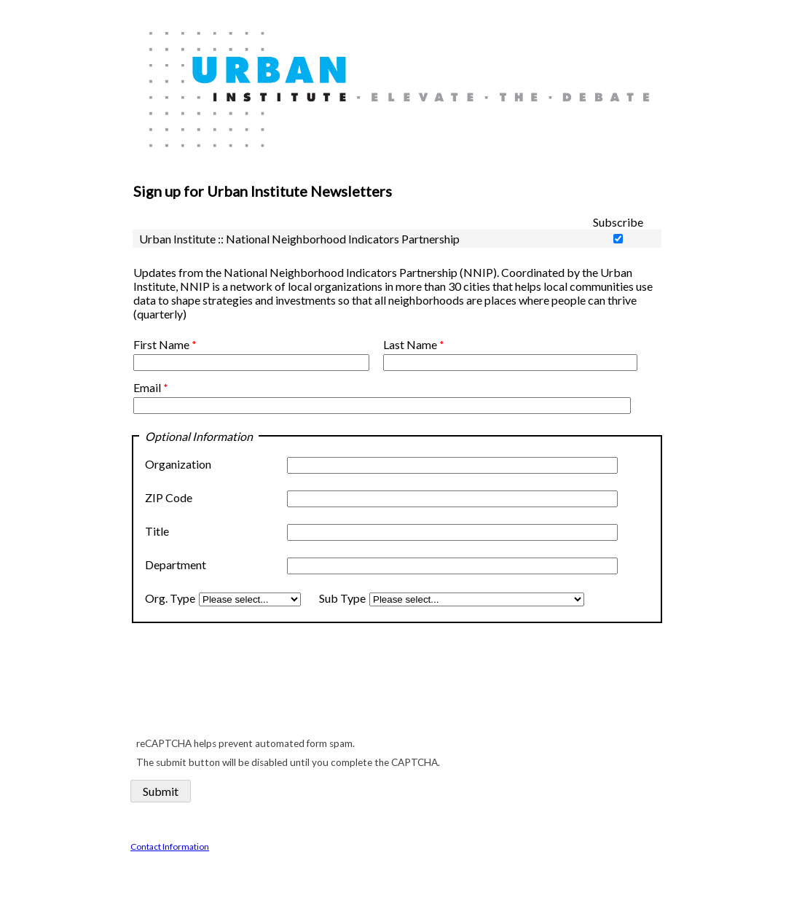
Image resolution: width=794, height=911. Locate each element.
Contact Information (169, 846)
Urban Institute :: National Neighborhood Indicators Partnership (299, 239)
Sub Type (340, 598)
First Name (161, 344)
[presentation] (242, 686)
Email (147, 387)
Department (175, 564)
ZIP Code (168, 497)
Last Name (410, 344)
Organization (179, 464)
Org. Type (170, 598)
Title (157, 531)
